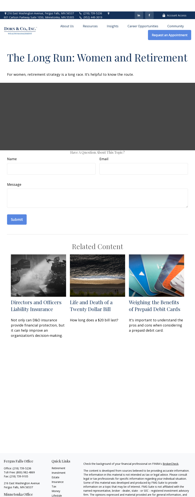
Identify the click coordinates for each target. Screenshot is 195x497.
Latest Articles (60, 489)
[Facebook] (149, 4)
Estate (55, 466)
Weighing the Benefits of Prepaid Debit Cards (154, 294)
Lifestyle (57, 484)
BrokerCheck (170, 452)
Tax (54, 475)
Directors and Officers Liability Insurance (36, 294)
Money (56, 479)
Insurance (58, 470)
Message (14, 173)
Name (12, 147)
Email (103, 147)
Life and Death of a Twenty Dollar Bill (91, 294)
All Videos (57, 493)
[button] (67, 14)
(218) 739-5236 (90, 2)
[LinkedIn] (139, 4)
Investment (59, 461)
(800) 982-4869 (25, 461)
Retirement (58, 456)
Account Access (174, 4)
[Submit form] (17, 208)
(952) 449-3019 (93, 6)
